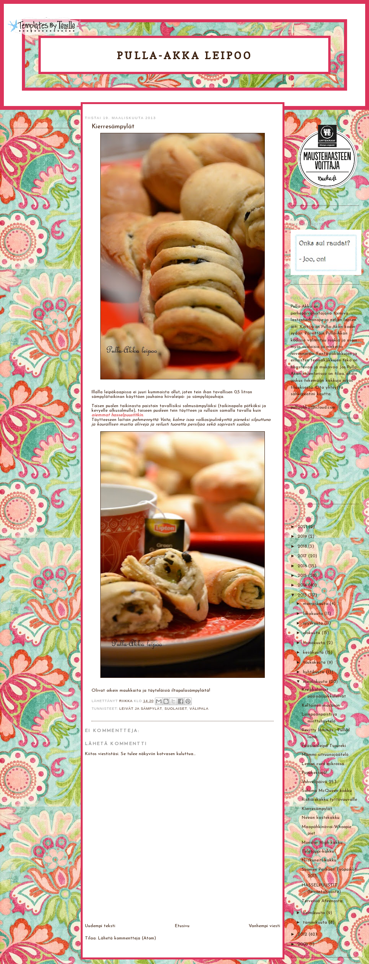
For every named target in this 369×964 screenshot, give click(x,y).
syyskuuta (313, 623)
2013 (303, 595)
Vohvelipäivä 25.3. (319, 782)
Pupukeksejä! (314, 772)
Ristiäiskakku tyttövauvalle (329, 799)
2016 (303, 566)
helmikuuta (314, 913)
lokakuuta (313, 613)
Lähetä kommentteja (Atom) (127, 938)
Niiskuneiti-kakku (319, 860)
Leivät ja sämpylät (141, 709)
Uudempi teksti (100, 926)
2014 (303, 585)
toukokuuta (315, 662)
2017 (303, 556)
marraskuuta (316, 603)
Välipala (199, 709)
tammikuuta (316, 922)
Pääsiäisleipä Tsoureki (324, 746)
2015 (303, 575)
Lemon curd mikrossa (323, 764)
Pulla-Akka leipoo (184, 55)
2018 (303, 546)
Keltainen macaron (321, 705)
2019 (303, 536)
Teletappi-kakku (318, 851)
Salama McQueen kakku (327, 790)
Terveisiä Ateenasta (322, 901)
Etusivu (182, 926)
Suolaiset (176, 709)
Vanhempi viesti (264, 926)
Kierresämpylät (317, 809)
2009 (303, 944)
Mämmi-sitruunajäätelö (325, 754)
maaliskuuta (316, 681)
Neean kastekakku (320, 817)
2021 (303, 527)
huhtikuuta (314, 672)
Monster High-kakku (322, 842)
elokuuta (312, 633)
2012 (303, 934)
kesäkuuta (314, 652)
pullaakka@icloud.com (313, 407)
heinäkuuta (315, 643)
